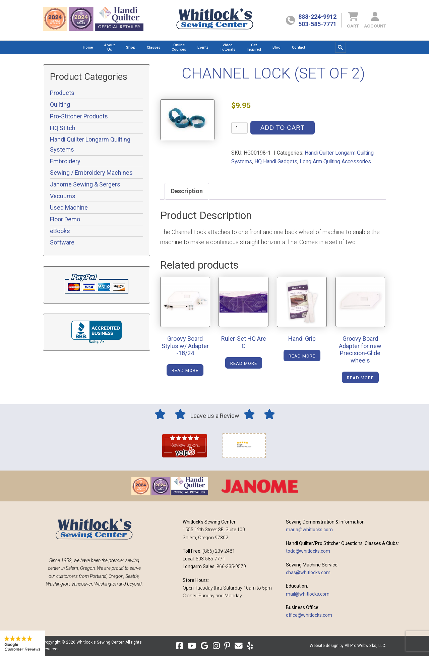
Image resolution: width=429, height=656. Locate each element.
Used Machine (69, 207)
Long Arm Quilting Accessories (335, 161)
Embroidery (65, 161)
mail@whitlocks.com (307, 594)
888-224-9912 (317, 16)
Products (62, 92)
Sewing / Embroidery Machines (91, 172)
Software (62, 242)
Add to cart (282, 127)
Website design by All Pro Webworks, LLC (347, 645)
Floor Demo (65, 219)
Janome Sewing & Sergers (85, 184)
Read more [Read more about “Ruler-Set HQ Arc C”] (243, 363)
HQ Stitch (62, 127)
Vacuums (62, 196)
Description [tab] (187, 191)
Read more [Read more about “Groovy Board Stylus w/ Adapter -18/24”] (185, 370)
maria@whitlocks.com (309, 529)
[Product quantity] (239, 128)
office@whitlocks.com (309, 615)
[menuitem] (88, 47)
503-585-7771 (317, 24)
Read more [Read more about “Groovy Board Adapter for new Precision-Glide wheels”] (360, 377)
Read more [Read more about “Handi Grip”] (302, 356)
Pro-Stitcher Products (79, 116)
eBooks (60, 230)
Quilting (60, 104)
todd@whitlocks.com (308, 551)
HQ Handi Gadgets (275, 161)
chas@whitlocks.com (308, 572)
